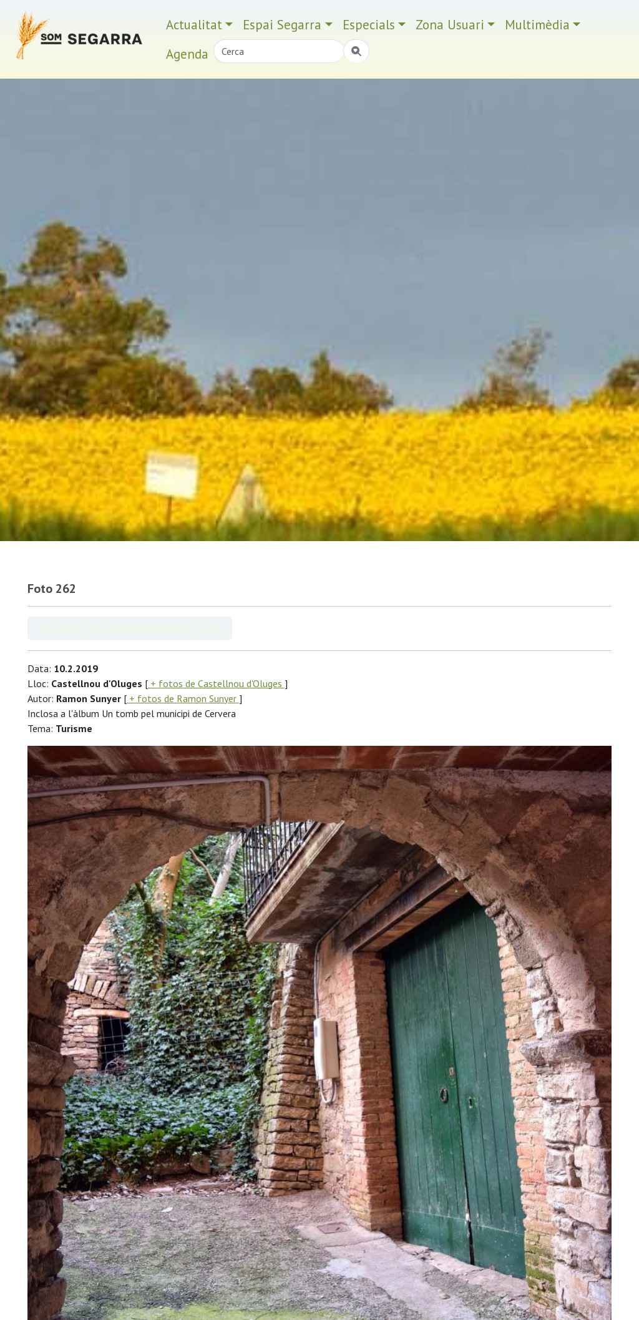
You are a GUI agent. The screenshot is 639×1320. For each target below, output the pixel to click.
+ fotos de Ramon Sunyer (183, 698)
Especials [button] (369, 24)
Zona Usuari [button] (450, 24)
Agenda (187, 54)
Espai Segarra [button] (282, 24)
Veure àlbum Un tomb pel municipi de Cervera (130, 628)
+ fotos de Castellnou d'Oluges (216, 683)
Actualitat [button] (194, 24)
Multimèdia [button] (537, 24)
